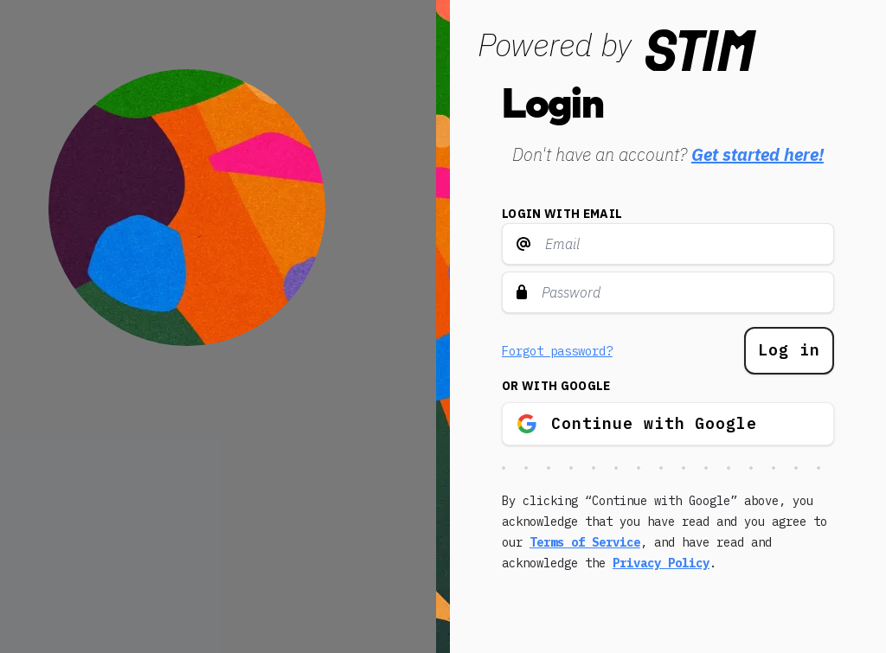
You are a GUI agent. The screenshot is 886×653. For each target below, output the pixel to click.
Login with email (562, 213)
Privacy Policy (661, 563)
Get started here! (757, 154)
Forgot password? (557, 351)
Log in (788, 350)
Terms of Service (585, 542)
